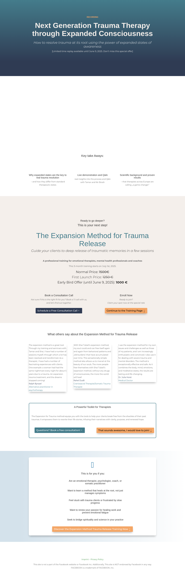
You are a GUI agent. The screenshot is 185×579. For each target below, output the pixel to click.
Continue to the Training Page (125, 310)
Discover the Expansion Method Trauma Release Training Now (91, 529)
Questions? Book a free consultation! (58, 430)
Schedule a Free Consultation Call (57, 310)
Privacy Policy (97, 559)
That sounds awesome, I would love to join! (123, 430)
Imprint (85, 559)
